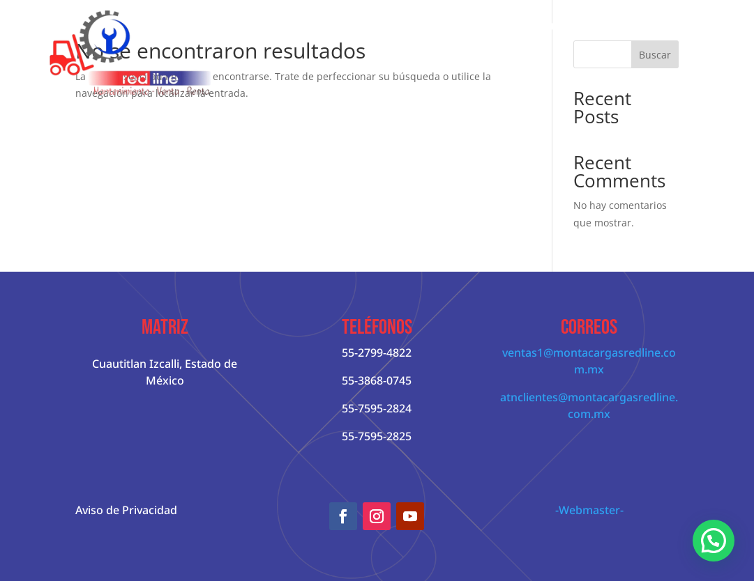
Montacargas (428, 26)
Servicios (615, 26)
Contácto (692, 79)
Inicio (268, 26)
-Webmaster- (589, 510)
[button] (713, 540)
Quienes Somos (338, 26)
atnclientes (529, 397)
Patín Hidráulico (534, 26)
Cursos (685, 26)
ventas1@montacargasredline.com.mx (589, 361)
